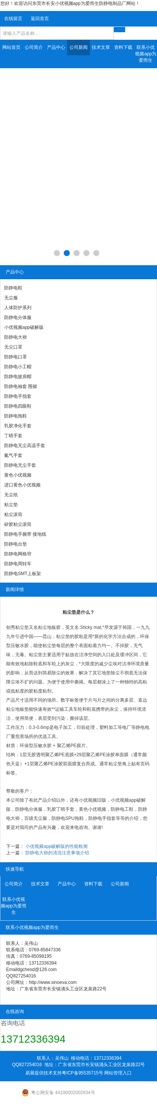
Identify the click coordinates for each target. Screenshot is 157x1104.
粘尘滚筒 (13, 514)
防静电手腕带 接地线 (25, 534)
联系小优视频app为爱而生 (145, 54)
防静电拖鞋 (15, 416)
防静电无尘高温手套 (24, 445)
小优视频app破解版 (24, 327)
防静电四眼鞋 (17, 406)
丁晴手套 (13, 435)
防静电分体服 (17, 317)
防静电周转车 (17, 563)
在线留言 (13, 18)
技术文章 (101, 47)
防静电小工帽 (17, 366)
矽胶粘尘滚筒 (17, 524)
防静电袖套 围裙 (20, 386)
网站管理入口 (118, 1073)
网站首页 (11, 47)
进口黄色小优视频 (22, 485)
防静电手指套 (17, 396)
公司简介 (34, 47)
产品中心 (56, 47)
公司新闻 (78, 47)
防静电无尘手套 (20, 465)
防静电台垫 (15, 544)
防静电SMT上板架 (22, 573)
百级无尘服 (35, 818)
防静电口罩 (15, 357)
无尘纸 (11, 494)
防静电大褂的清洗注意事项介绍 (57, 852)
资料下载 (123, 47)
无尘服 (11, 297)
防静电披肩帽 (17, 376)
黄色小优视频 (17, 475)
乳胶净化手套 (17, 425)
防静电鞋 (13, 288)
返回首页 (40, 18)
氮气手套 (13, 455)
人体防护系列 (17, 307)
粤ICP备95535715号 (82, 1073)
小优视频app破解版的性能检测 (56, 846)
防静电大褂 (15, 337)
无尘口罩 (13, 347)
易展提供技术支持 (43, 1073)
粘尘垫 (11, 504)
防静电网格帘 (17, 554)
